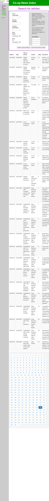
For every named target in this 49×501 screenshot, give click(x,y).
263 (29, 415)
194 (33, 397)
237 (44, 407)
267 (44, 415)
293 (29, 422)
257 (44, 412)
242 (26, 410)
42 (23, 362)
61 (44, 365)
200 (19, 400)
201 (22, 400)
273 (29, 417)
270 (19, 417)
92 (29, 372)
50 (11, 365)
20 (29, 357)
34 (35, 360)
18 (23, 357)
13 (44, 355)
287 (44, 420)
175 (37, 392)
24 (41, 357)
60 (41, 365)
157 (44, 387)
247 (44, 410)
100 (18, 375)
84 (41, 370)
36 (41, 360)
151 (22, 387)
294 (33, 422)
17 (20, 357)
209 (15, 402)
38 (11, 362)
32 (29, 360)
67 (26, 367)
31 (26, 360)
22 (35, 357)
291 (22, 422)
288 (12, 422)
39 (14, 362)
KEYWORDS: (34, 36)
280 (19, 420)
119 (15, 380)
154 (33, 387)
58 (35, 365)
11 (38, 355)
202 (26, 400)
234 (33, 407)
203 (29, 400)
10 (35, 355)
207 (44, 400)
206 (40, 400)
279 (15, 420)
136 (40, 382)
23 (38, 357)
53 (20, 365)
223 (29, 405)
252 (26, 412)
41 (20, 362)
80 (29, 370)
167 (44, 390)
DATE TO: (13, 39)
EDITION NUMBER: (14, 20)
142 (26, 385)
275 (37, 417)
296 (40, 422)
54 (23, 365)
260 (19, 415)
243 (29, 410)
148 (12, 387)
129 (15, 382)
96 (41, 372)
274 (33, 417)
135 (37, 382)
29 (20, 360)
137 (44, 382)
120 (19, 380)
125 (37, 380)
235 (37, 407)
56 (29, 365)
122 (26, 380)
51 (14, 365)
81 (32, 370)
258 (12, 415)
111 (22, 377)
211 (22, 402)
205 (37, 400)
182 (26, 395)
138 (12, 385)
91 (26, 372)
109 (15, 377)
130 (19, 382)
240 (19, 410)
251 (22, 412)
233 (29, 407)
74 (11, 370)
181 (22, 395)
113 (29, 377)
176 (40, 392)
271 (22, 417)
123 (29, 380)
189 (15, 397)
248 (12, 412)
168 (12, 392)
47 (38, 362)
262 (26, 415)
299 (15, 424)
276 (40, 417)
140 (19, 385)
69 (32, 367)
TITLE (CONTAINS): (14, 14)
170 (19, 392)
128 (12, 382)
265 (37, 415)
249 (15, 412)
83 (38, 370)
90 (23, 372)
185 (37, 395)
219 (15, 405)
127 (44, 380)
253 (29, 412)
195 (37, 397)
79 (26, 370)
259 (15, 415)
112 (26, 377)
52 (17, 365)
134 (33, 382)
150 (19, 387)
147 (44, 385)
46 (35, 362)
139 (15, 385)
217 (44, 402)
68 (29, 367)
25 (44, 357)
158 (12, 390)
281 (22, 420)
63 (14, 367)
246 (40, 410)
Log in (3, 17)
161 (22, 390)
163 (29, 390)
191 (22, 397)
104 (32, 375)
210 (19, 402)
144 (33, 385)
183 (29, 395)
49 (44, 362)
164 (33, 390)
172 (26, 392)
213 (29, 402)
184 (33, 395)
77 (20, 370)
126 (40, 380)
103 (28, 375)
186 (40, 395)
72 (41, 367)
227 (44, 405)
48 (41, 362)
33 (32, 360)
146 (40, 385)
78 (23, 370)
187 (44, 395)
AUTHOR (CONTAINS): (14, 27)
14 (11, 357)
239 (15, 410)
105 (35, 375)
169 (15, 392)
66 (23, 367)
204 (33, 400)
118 (12, 380)
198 (12, 400)
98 (11, 375)
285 (37, 420)
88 (17, 372)
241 (22, 410)
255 (37, 412)
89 (20, 372)
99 (14, 375)
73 (44, 367)
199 (15, 400)
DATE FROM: (14, 33)
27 (14, 360)
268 (12, 417)
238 (12, 410)
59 (38, 365)
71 (38, 367)
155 (37, 387)
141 (22, 385)
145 (37, 385)
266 (40, 415)
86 (11, 372)
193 (29, 397)
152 (26, 387)
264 (33, 415)
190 (19, 397)
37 (44, 360)
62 (11, 367)
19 (26, 357)
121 (22, 380)
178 (12, 395)
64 (17, 367)
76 (17, 370)
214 (33, 402)
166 (40, 390)
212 (26, 402)
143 (29, 385)
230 (19, 407)
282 (26, 420)
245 (37, 410)
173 (29, 392)
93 (32, 372)
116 (40, 377)
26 (11, 360)
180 (19, 395)
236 (40, 407)
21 (32, 357)
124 (33, 380)
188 (12, 397)
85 (44, 370)
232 (26, 407)
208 (12, 402)
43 (26, 362)
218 (12, 405)
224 (33, 405)
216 (40, 402)
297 (44, 422)
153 (29, 387)
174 (33, 392)
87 (14, 372)
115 (37, 377)
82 (35, 370)
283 (29, 420)
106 (39, 375)
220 (19, 405)
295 (37, 422)
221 (22, 405)
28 (17, 360)
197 (44, 397)
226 (40, 405)
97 (44, 372)
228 (12, 407)
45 (32, 362)
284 (33, 420)
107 (43, 375)
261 (22, 415)
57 (32, 365)
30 (23, 360)
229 (15, 407)
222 (26, 405)
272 (26, 417)
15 (14, 357)
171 (22, 392)
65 (20, 367)
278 (12, 420)
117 (44, 377)
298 (12, 424)
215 (37, 402)
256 (40, 412)
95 (38, 372)
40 (17, 362)
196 (40, 397)
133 (29, 382)
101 (21, 375)
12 (41, 355)
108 (12, 377)
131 (22, 382)
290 (19, 422)
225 (37, 405)
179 (15, 395)
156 (40, 387)
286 (40, 420)
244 (33, 410)
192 (26, 397)
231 (22, 407)
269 (15, 417)
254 (33, 412)
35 (38, 360)
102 (25, 375)
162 (26, 390)
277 (44, 417)
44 (29, 362)
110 (19, 377)
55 (26, 365)
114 (33, 377)
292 (26, 422)
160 (19, 390)
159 (15, 390)
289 (15, 422)
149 (15, 387)
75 (14, 370)
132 (26, 382)
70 (35, 367)
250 (19, 412)
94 (35, 372)
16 (17, 357)
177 (44, 392)
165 (37, 390)
